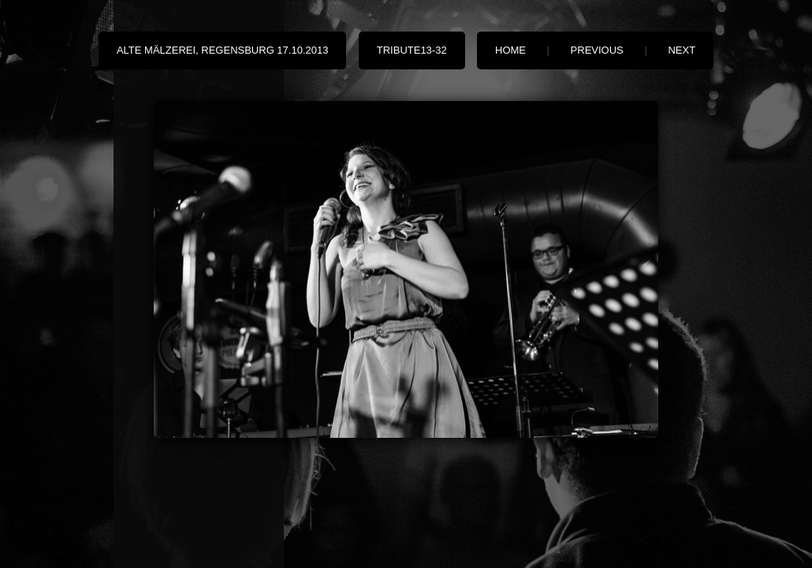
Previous (597, 50)
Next (681, 50)
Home (510, 50)
